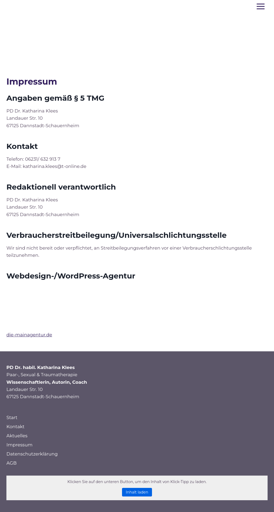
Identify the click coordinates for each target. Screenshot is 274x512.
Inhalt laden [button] (137, 492)
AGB (11, 463)
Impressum (19, 444)
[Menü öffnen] (260, 6)
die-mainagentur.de (29, 334)
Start (11, 417)
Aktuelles (17, 435)
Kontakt (15, 426)
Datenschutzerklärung (32, 454)
